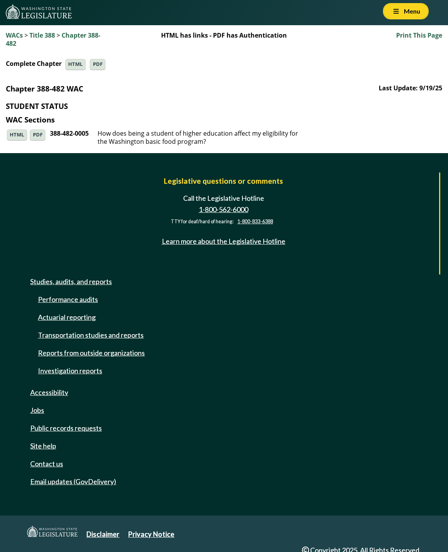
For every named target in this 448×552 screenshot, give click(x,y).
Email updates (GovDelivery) (73, 481)
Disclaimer (102, 534)
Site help (43, 446)
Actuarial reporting (67, 317)
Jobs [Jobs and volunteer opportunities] (37, 410)
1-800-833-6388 (255, 221)
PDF (98, 64)
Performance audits (68, 299)
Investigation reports (70, 370)
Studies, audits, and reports (71, 281)
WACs (14, 35)
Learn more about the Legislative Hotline (223, 241)
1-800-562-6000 (223, 209)
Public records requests (66, 428)
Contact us (46, 463)
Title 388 (42, 35)
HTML (75, 64)
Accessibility (49, 392)
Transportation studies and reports (91, 335)
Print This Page (419, 35)
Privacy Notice (151, 534)
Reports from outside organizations (91, 352)
